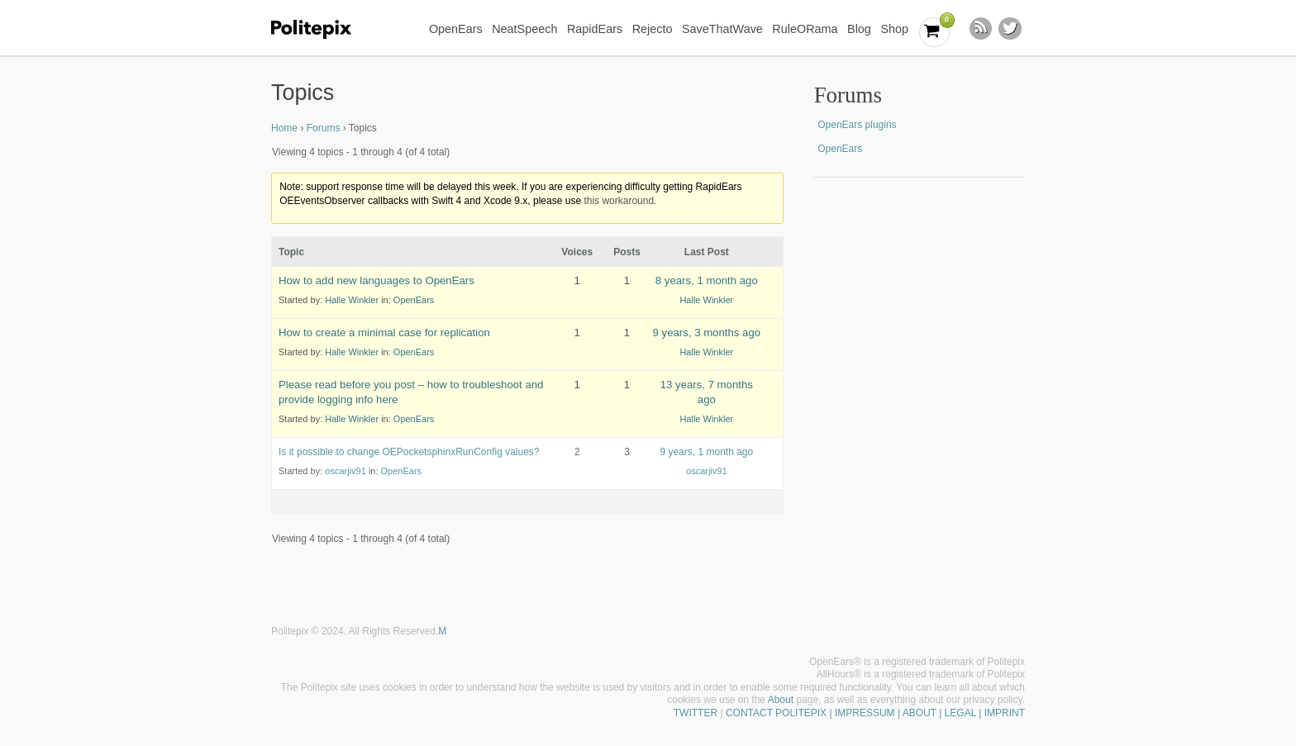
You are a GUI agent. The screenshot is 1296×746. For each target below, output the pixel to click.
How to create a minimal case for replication (384, 332)
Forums (324, 128)
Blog (859, 29)
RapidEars (594, 29)
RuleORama (804, 29)
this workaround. (620, 201)
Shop (894, 29)
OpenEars (456, 29)
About (780, 700)
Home (284, 128)
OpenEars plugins (856, 125)
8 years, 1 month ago (706, 280)
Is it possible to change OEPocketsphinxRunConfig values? (409, 452)
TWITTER (695, 713)
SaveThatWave (722, 29)
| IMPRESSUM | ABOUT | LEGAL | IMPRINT (926, 713)
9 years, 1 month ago (706, 452)
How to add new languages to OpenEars (376, 280)
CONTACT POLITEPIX (776, 713)
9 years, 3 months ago (706, 332)
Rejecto (652, 29)
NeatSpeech (524, 29)
